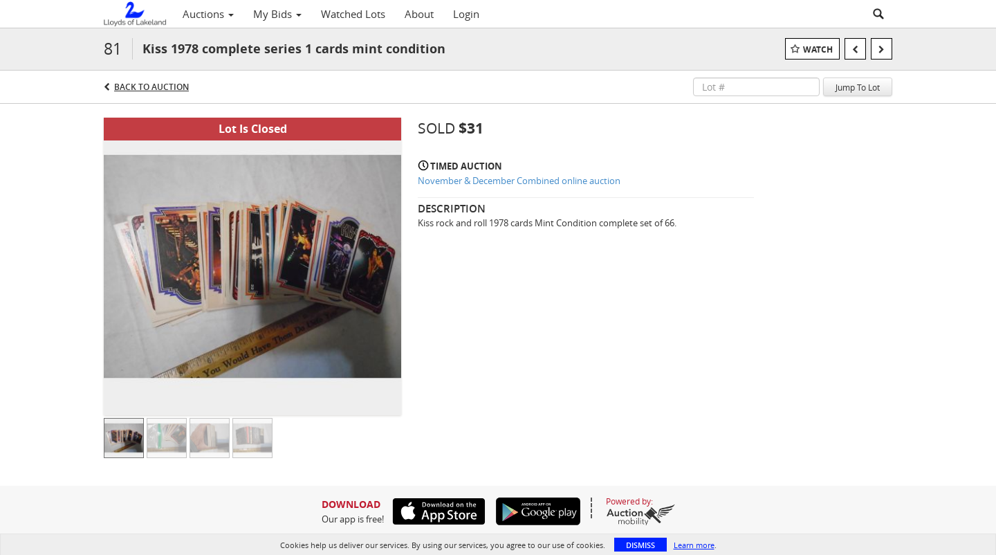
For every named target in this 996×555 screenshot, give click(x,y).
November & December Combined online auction (519, 180)
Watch (818, 49)
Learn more (694, 545)
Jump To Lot (858, 87)
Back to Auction (151, 87)
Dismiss (640, 545)
